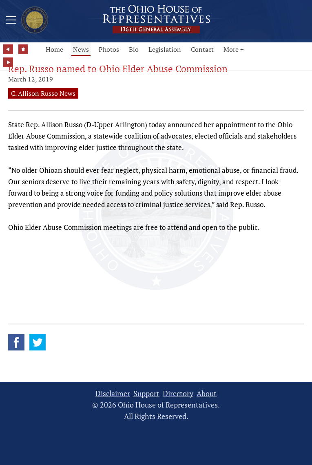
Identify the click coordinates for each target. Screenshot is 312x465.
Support (146, 393)
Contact (202, 49)
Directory (178, 393)
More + (233, 49)
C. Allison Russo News (43, 93)
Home (54, 49)
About (207, 393)
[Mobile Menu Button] (11, 21)
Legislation (164, 49)
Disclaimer (112, 393)
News (81, 49)
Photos (109, 49)
